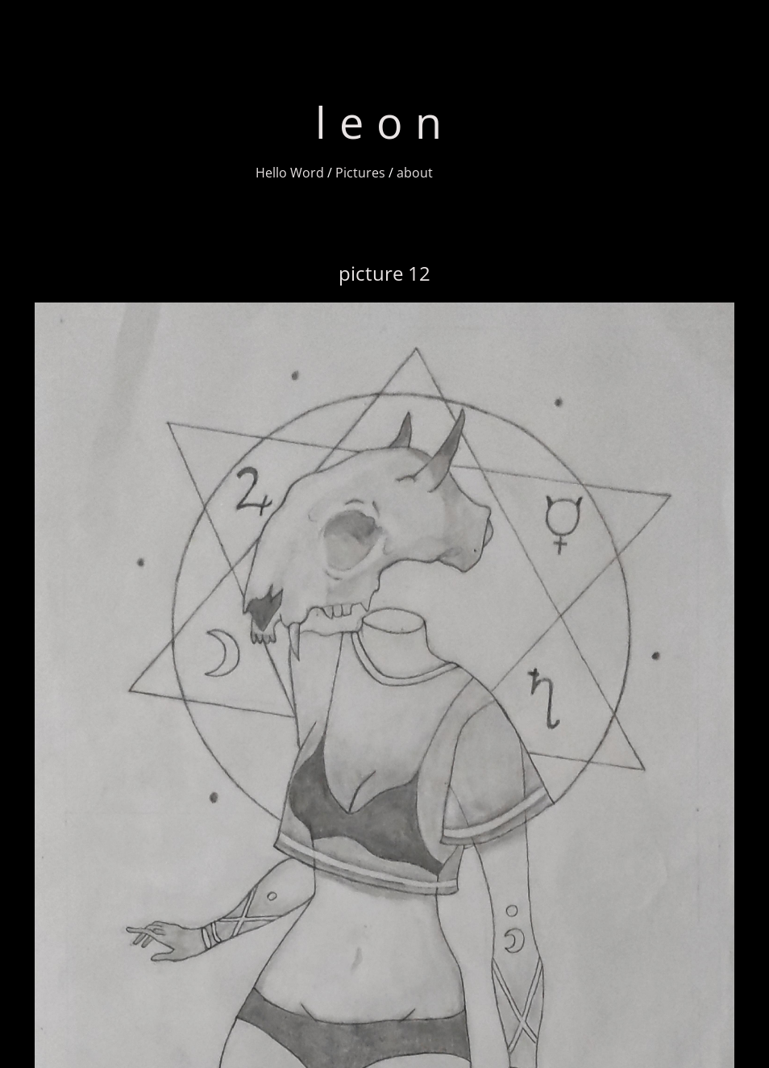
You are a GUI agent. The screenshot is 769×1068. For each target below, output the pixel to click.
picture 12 (384, 273)
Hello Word (290, 172)
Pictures (360, 172)
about (415, 172)
